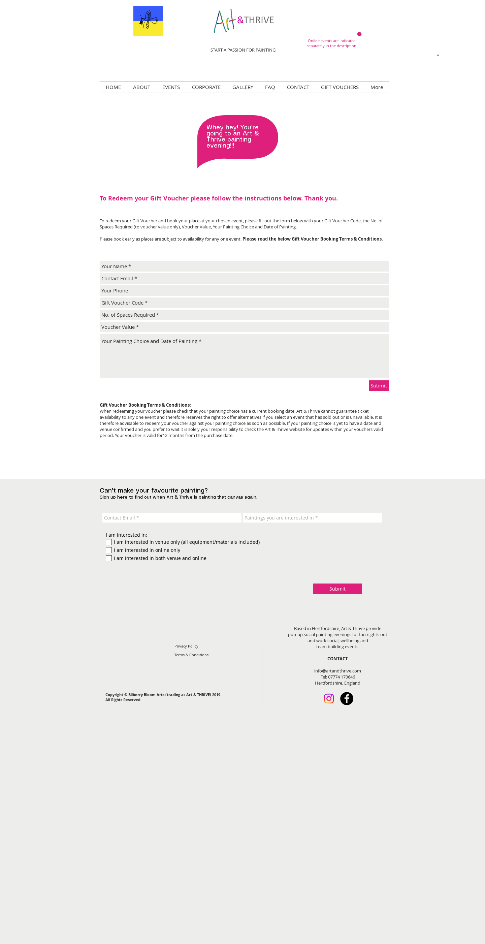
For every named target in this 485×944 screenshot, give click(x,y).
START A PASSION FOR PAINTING (243, 50)
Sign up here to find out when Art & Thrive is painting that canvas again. (178, 497)
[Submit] (379, 385)
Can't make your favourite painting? (154, 491)
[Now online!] (359, 34)
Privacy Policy (186, 646)
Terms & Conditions (191, 654)
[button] (438, 55)
